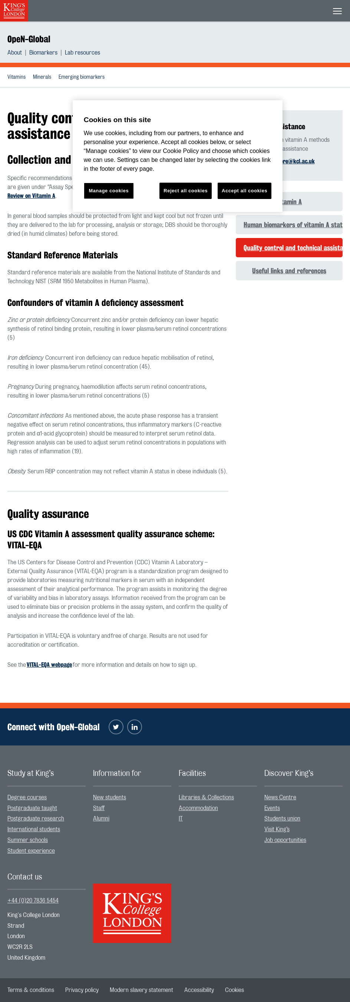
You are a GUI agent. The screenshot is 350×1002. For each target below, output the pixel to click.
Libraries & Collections (206, 797)
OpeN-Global (28, 39)
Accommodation (198, 808)
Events (272, 808)
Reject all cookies (186, 190)
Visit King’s (277, 829)
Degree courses (27, 797)
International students (33, 829)
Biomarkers (43, 53)
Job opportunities (285, 840)
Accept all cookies (244, 190)
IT (181, 819)
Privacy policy (82, 990)
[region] (178, 156)
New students (109, 797)
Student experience (31, 851)
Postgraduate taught (32, 808)
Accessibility (199, 990)
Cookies (234, 990)
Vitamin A (289, 201)
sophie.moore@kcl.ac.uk (286, 161)
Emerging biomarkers (82, 77)
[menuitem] (18, 52)
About (14, 53)
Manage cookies (109, 190)
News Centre (280, 797)
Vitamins (16, 77)
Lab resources (82, 53)
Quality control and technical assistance (293, 247)
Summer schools (27, 840)
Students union (282, 819)
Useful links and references (289, 270)
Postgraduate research (35, 819)
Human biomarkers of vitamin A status (293, 224)
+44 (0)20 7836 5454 (33, 901)
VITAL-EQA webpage (49, 664)
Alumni (101, 819)
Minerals (42, 77)
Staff (99, 808)
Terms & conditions (30, 990)
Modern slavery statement (141, 990)
